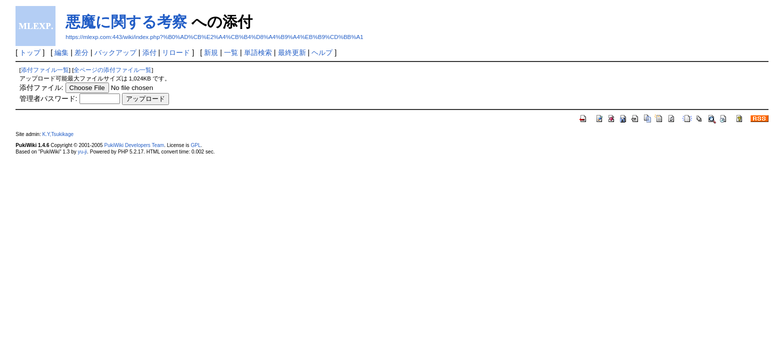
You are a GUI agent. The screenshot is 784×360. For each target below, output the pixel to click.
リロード (176, 52)
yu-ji (82, 151)
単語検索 (258, 52)
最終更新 (292, 52)
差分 (81, 52)
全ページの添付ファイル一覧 (113, 70)
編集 (61, 52)
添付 (149, 52)
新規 (211, 52)
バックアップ (115, 52)
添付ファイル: (42, 88)
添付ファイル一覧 (45, 70)
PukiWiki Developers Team (134, 145)
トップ (30, 52)
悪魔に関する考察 (126, 22)
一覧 (231, 52)
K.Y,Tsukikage (58, 134)
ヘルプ (322, 52)
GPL (195, 145)
